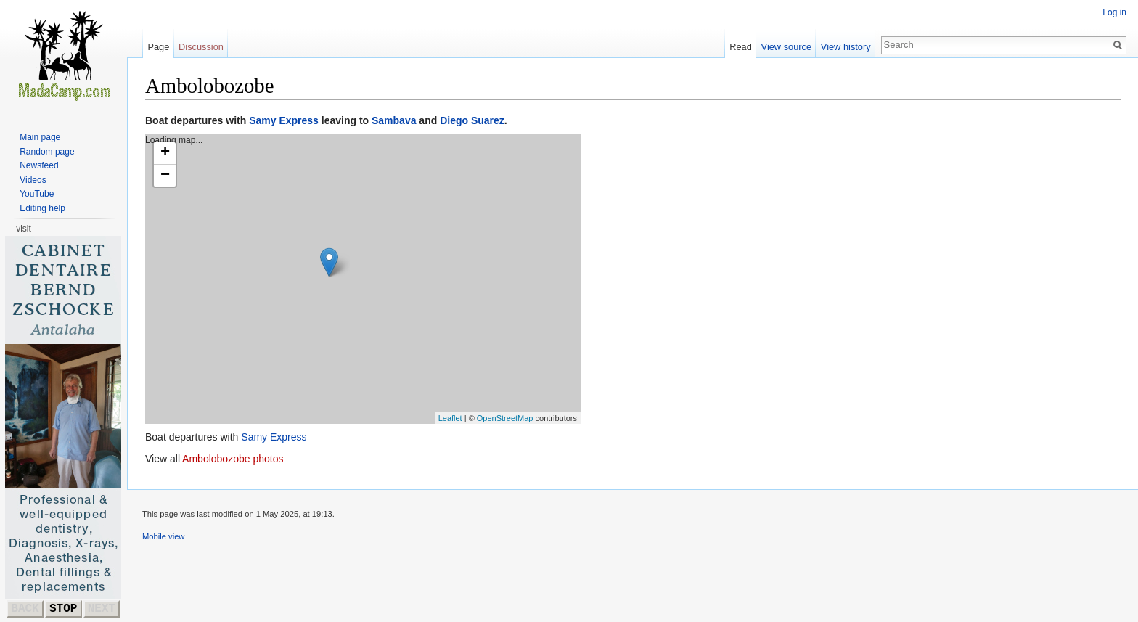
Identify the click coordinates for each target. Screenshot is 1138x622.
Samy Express (284, 120)
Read (740, 46)
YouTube (37, 194)
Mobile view (163, 536)
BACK (24, 608)
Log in (1114, 12)
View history (846, 46)
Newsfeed (39, 165)
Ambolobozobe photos (232, 459)
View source (786, 46)
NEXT (101, 608)
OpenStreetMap (505, 418)
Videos (33, 180)
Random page (47, 152)
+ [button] (165, 153)
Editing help (42, 208)
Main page (40, 137)
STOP (63, 608)
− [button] (165, 176)
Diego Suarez (472, 120)
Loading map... (361, 278)
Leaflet (450, 418)
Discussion (201, 46)
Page (158, 46)
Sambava (394, 120)
